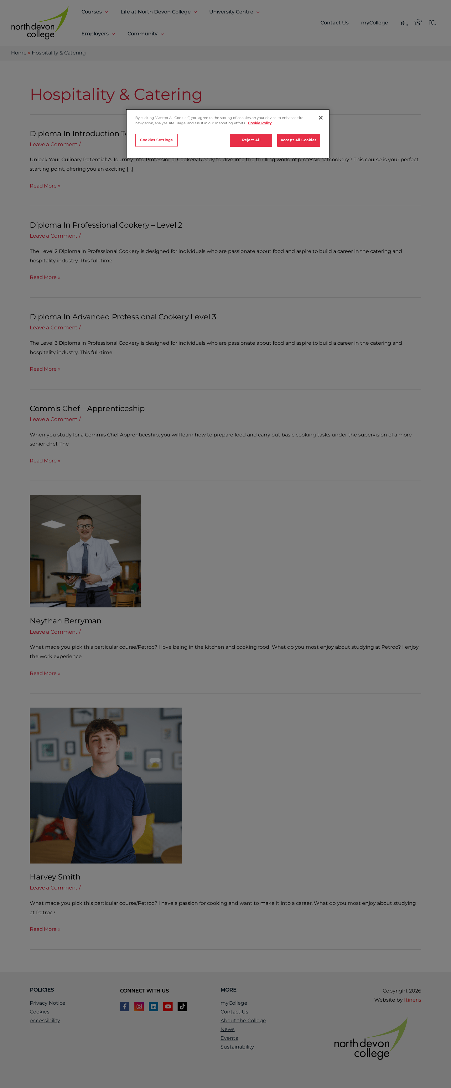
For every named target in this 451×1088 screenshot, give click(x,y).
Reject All (251, 140)
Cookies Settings (156, 140)
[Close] (321, 118)
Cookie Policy (260, 123)
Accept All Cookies (299, 140)
